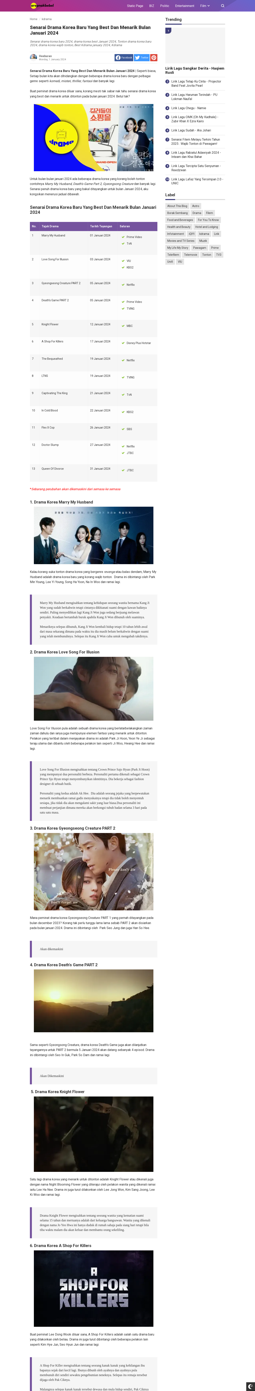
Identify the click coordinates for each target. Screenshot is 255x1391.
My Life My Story (177, 247)
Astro (195, 206)
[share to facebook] (124, 57)
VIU (180, 261)
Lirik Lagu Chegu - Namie (188, 108)
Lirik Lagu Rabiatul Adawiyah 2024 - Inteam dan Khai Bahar (196, 155)
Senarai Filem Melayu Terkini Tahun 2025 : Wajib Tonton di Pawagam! (195, 142)
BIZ (151, 6)
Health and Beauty (178, 226)
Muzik (203, 240)
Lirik (216, 233)
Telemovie (190, 254)
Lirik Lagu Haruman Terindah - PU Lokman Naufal (194, 97)
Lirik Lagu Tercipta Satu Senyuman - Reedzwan (196, 168)
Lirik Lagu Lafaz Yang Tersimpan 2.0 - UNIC (197, 181)
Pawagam (199, 247)
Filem (209, 213)
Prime (215, 247)
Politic (164, 6)
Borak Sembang (177, 213)
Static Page (135, 6)
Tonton (206, 254)
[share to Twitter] (142, 57)
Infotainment (175, 233)
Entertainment (184, 6)
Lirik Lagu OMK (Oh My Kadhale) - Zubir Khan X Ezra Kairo (194, 119)
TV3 (218, 254)
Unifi (170, 261)
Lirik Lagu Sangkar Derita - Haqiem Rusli (194, 70)
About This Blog (177, 206)
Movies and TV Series (180, 240)
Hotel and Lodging (206, 226)
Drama (197, 213)
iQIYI (191, 233)
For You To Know (208, 220)
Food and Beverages (180, 220)
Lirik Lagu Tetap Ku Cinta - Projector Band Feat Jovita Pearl (196, 83)
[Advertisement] (195, 330)
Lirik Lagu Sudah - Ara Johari (191, 130)
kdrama (204, 233)
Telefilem (173, 254)
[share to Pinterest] (153, 57)
